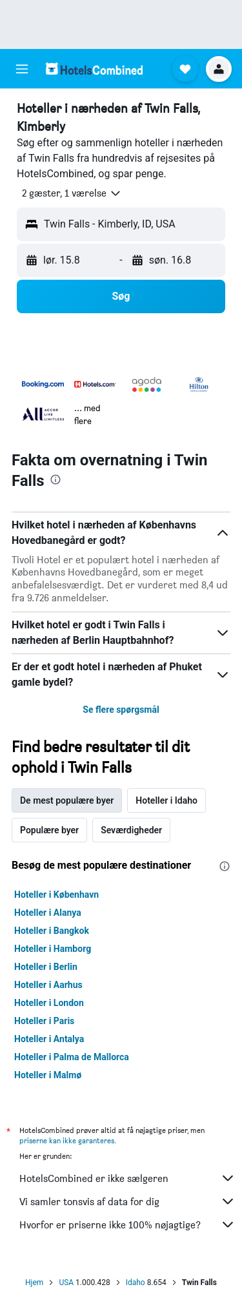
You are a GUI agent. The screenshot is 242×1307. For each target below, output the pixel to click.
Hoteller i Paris (44, 1021)
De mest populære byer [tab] (67, 800)
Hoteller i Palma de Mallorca (71, 1057)
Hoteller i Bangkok (51, 930)
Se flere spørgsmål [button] (121, 709)
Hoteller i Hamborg (52, 949)
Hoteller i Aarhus (48, 985)
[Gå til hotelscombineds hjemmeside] (94, 69)
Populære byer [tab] (49, 830)
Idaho (135, 1282)
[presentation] (55, 479)
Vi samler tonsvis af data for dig (127, 1201)
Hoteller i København (56, 894)
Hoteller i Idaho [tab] (166, 800)
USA (66, 1282)
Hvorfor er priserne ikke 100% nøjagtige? (127, 1224)
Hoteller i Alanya (47, 912)
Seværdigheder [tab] (131, 830)
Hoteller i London (49, 1003)
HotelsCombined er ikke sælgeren (127, 1178)
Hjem (34, 1282)
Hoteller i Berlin (45, 967)
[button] (22, 69)
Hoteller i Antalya (49, 1039)
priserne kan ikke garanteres (66, 1140)
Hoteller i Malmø (47, 1075)
